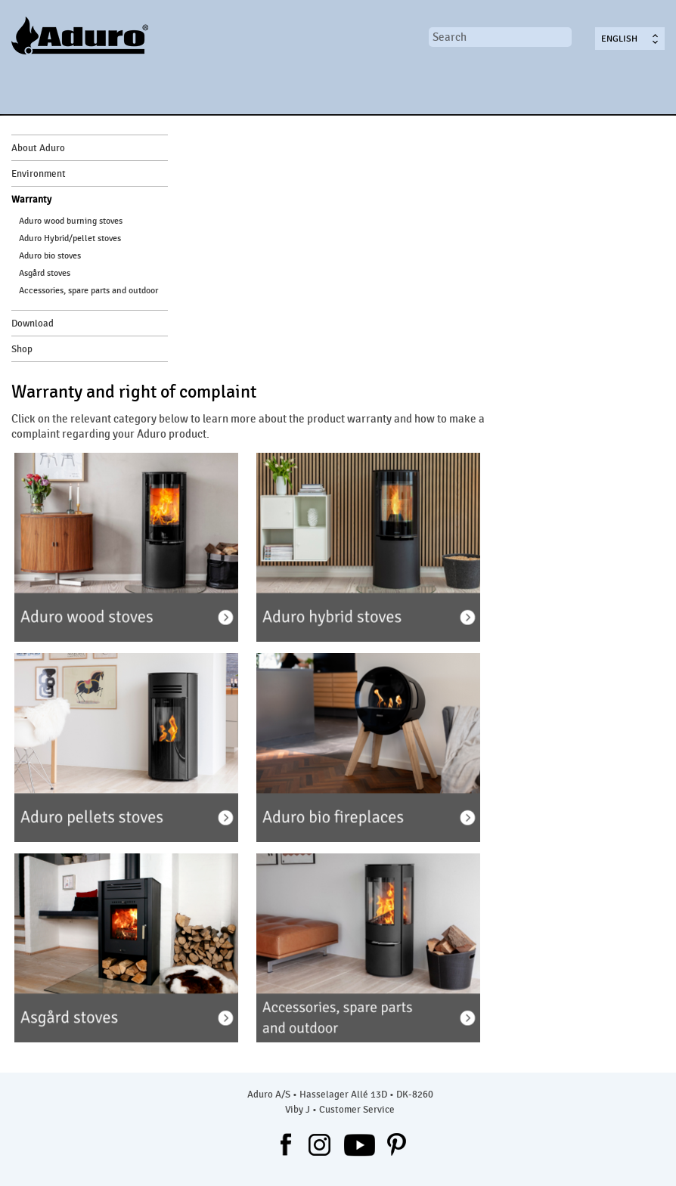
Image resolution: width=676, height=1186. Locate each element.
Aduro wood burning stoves (70, 220)
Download (32, 323)
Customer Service (357, 1110)
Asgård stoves (44, 273)
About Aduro (38, 148)
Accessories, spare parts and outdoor (88, 290)
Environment (38, 174)
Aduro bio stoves (50, 255)
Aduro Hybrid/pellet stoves (70, 238)
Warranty (31, 200)
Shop (22, 349)
